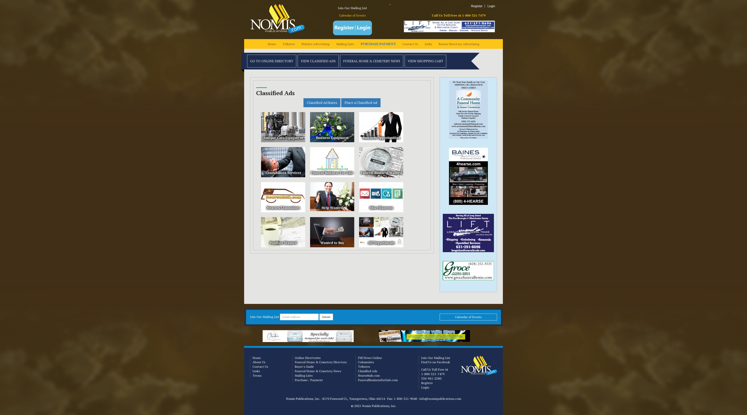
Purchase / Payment (309, 380)
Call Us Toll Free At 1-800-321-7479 (458, 15)
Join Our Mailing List (352, 8)
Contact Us (410, 44)
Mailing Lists (345, 44)
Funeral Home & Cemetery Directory (321, 362)
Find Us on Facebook (435, 362)
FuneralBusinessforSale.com (378, 380)
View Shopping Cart (425, 61)
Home (272, 44)
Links (428, 44)
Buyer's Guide (304, 366)
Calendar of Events (352, 15)
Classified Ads (367, 371)
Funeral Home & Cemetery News (371, 61)
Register (477, 6)
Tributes (289, 44)
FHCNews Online (370, 358)
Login (491, 6)
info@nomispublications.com (440, 399)
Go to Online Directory (271, 61)
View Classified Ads (318, 61)
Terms (257, 375)
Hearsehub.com (369, 375)
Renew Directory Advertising (459, 44)
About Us (259, 362)
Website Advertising (315, 44)
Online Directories (308, 358)
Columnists (366, 362)
